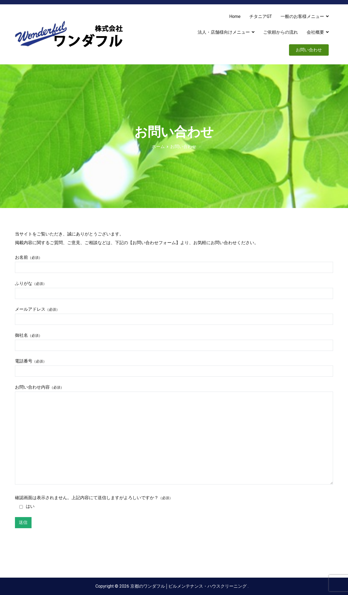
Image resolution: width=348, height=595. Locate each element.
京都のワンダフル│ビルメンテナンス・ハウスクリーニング (188, 586)
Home (235, 16)
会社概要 (315, 32)
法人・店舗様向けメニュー (224, 32)
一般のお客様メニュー (302, 16)
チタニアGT (260, 16)
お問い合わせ (309, 49)
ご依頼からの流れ (280, 32)
